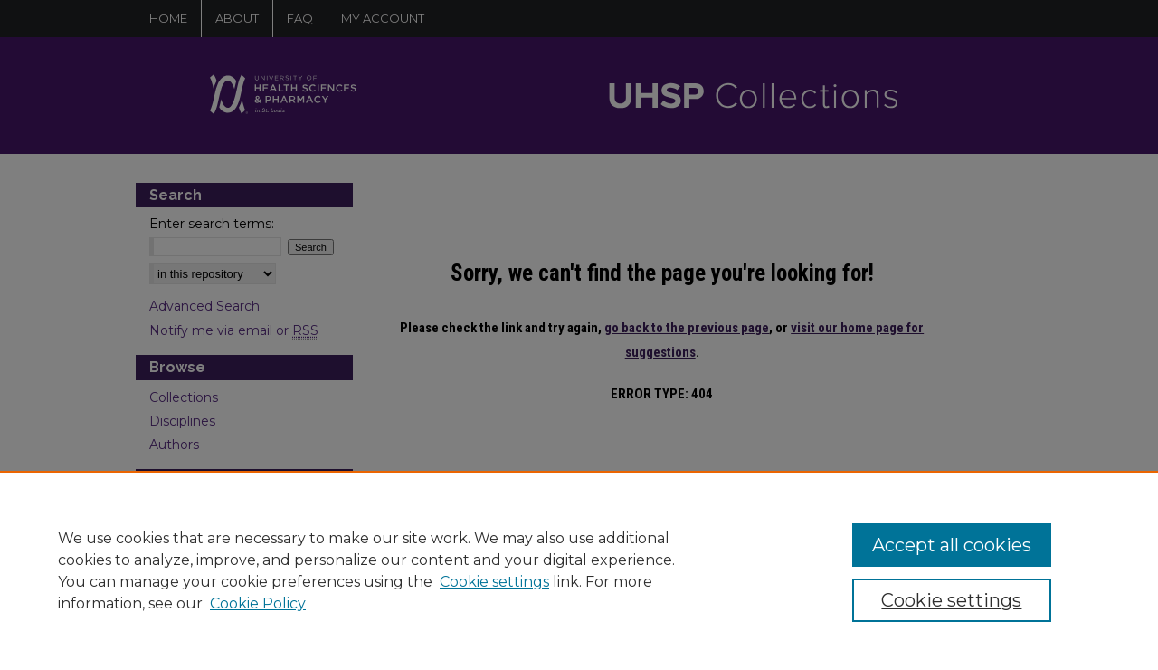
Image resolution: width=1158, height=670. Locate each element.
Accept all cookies (951, 545)
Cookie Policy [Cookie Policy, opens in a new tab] (258, 603)
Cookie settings (494, 581)
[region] (579, 570)
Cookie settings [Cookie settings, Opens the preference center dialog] (951, 600)
